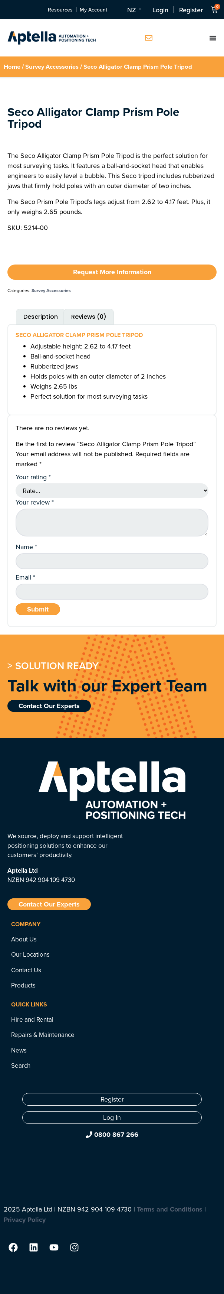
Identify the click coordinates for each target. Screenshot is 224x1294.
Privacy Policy (25, 1220)
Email (25, 577)
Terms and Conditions (169, 1209)
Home (12, 66)
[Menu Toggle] (213, 38)
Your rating (33, 477)
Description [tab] (40, 316)
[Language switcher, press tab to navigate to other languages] (133, 9)
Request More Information (112, 272)
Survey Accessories (52, 66)
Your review (35, 502)
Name (26, 547)
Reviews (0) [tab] (88, 316)
